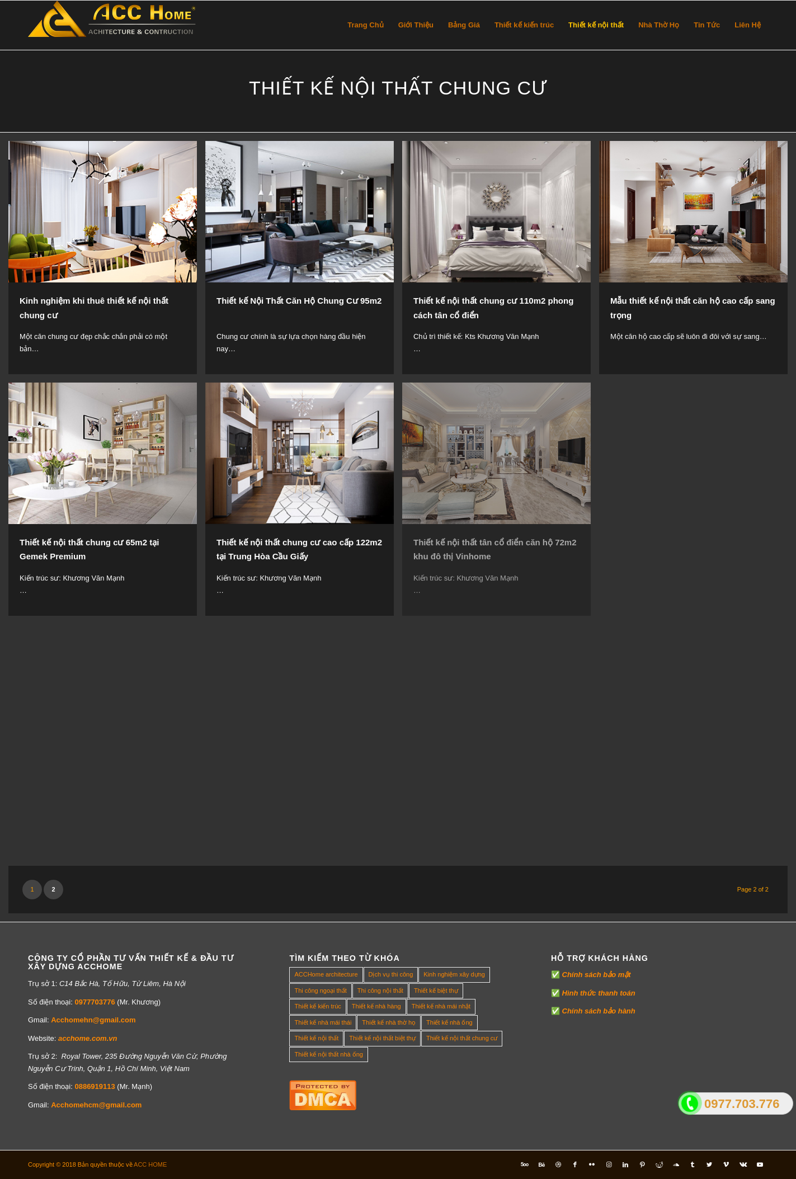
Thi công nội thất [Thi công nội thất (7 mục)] (380, 990)
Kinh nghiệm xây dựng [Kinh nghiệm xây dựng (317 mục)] (454, 974)
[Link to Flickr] (591, 1164)
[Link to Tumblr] (692, 1164)
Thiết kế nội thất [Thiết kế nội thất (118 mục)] (316, 1038)
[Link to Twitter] (709, 1164)
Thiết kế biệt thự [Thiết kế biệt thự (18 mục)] (436, 990)
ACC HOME (150, 1164)
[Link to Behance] (541, 1164)
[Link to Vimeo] (726, 1164)
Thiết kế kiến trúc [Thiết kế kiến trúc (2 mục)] (317, 1006)
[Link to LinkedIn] (625, 1164)
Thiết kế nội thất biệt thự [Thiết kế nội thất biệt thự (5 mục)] (382, 1038)
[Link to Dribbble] (558, 1164)
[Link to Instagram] (608, 1164)
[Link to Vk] (742, 1164)
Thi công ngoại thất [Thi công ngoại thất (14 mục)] (320, 990)
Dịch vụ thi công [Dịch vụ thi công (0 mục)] (391, 974)
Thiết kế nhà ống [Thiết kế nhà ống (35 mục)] (449, 1022)
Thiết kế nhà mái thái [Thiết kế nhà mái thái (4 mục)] (322, 1022)
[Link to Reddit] (659, 1164)
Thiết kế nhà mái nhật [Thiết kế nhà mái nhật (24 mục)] (441, 1006)
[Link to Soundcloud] (675, 1164)
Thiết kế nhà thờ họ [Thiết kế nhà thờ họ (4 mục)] (389, 1022)
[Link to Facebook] (575, 1164)
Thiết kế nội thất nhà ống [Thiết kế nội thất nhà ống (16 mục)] (328, 1054)
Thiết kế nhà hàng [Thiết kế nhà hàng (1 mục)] (376, 1006)
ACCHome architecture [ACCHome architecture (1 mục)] (325, 974)
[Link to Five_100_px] (524, 1164)
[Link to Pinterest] (642, 1164)
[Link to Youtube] (759, 1164)
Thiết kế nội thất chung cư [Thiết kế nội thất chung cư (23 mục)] (461, 1038)
